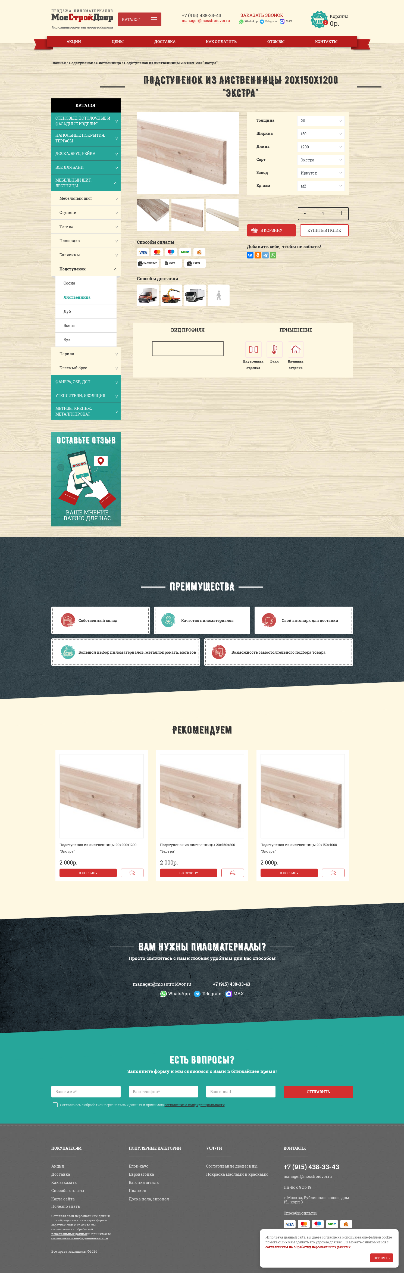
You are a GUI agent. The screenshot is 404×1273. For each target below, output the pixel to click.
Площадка (69, 240)
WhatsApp (251, 21)
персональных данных (69, 1234)
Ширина (264, 133)
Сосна (69, 283)
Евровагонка (141, 1174)
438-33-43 (201, 15)
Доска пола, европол (149, 1199)
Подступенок (72, 269)
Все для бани (86, 168)
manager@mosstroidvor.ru (206, 20)
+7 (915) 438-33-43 (231, 984)
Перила (66, 353)
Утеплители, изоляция (86, 396)
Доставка (165, 41)
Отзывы (275, 41)
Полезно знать (65, 1206)
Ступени (68, 212)
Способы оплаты (67, 1190)
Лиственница (77, 297)
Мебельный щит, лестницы (86, 182)
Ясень (69, 325)
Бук (67, 339)
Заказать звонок (261, 15)
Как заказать (64, 1182)
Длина (263, 146)
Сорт (261, 159)
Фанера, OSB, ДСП (86, 382)
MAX (289, 21)
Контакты (326, 41)
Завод (262, 172)
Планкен (137, 1190)
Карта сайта (63, 1199)
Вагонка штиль (144, 1182)
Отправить (318, 1091)
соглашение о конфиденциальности (195, 1105)
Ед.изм (263, 185)
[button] (143, 215)
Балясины (69, 254)
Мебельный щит (75, 198)
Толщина (265, 120)
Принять (382, 1258)
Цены (118, 41)
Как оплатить (221, 41)
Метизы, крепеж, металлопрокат (86, 411)
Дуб (67, 311)
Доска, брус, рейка (86, 154)
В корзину (88, 873)
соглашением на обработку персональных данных (307, 1247)
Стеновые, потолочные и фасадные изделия (86, 121)
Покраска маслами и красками (237, 1174)
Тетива (66, 226)
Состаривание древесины (232, 1166)
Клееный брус (73, 367)
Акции (74, 41)
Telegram (271, 21)
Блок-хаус (138, 1166)
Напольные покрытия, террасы (86, 138)
